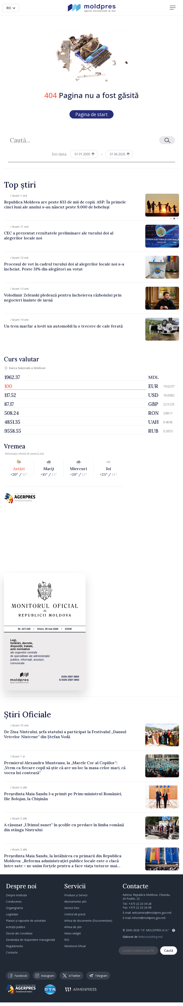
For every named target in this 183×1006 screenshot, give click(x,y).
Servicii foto (71, 908)
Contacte (12, 952)
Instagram (44, 976)
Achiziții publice (15, 927)
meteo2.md (37, 453)
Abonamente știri (75, 901)
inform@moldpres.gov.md (148, 918)
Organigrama (14, 908)
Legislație (12, 914)
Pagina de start (91, 114)
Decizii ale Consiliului (19, 933)
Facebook (18, 976)
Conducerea (13, 901)
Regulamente (14, 946)
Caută (168, 950)
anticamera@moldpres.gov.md (151, 913)
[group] (91, 205)
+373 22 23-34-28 (140, 904)
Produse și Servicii (75, 895)
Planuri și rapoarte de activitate (26, 920)
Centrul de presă (74, 914)
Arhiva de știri (73, 927)
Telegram (98, 976)
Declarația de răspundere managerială (30, 940)
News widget (72, 933)
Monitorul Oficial (75, 946)
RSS (66, 940)
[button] (171, 218)
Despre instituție (16, 895)
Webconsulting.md (150, 937)
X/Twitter (71, 976)
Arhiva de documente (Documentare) (88, 920)
